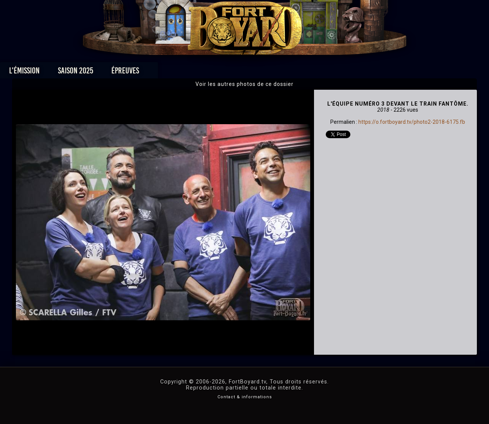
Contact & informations (244, 396)
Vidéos (256, 72)
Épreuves (175, 72)
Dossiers (297, 72)
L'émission (74, 72)
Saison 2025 (126, 72)
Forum (337, 72)
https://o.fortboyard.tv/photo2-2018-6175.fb (411, 122)
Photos (218, 72)
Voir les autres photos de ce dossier (244, 84)
